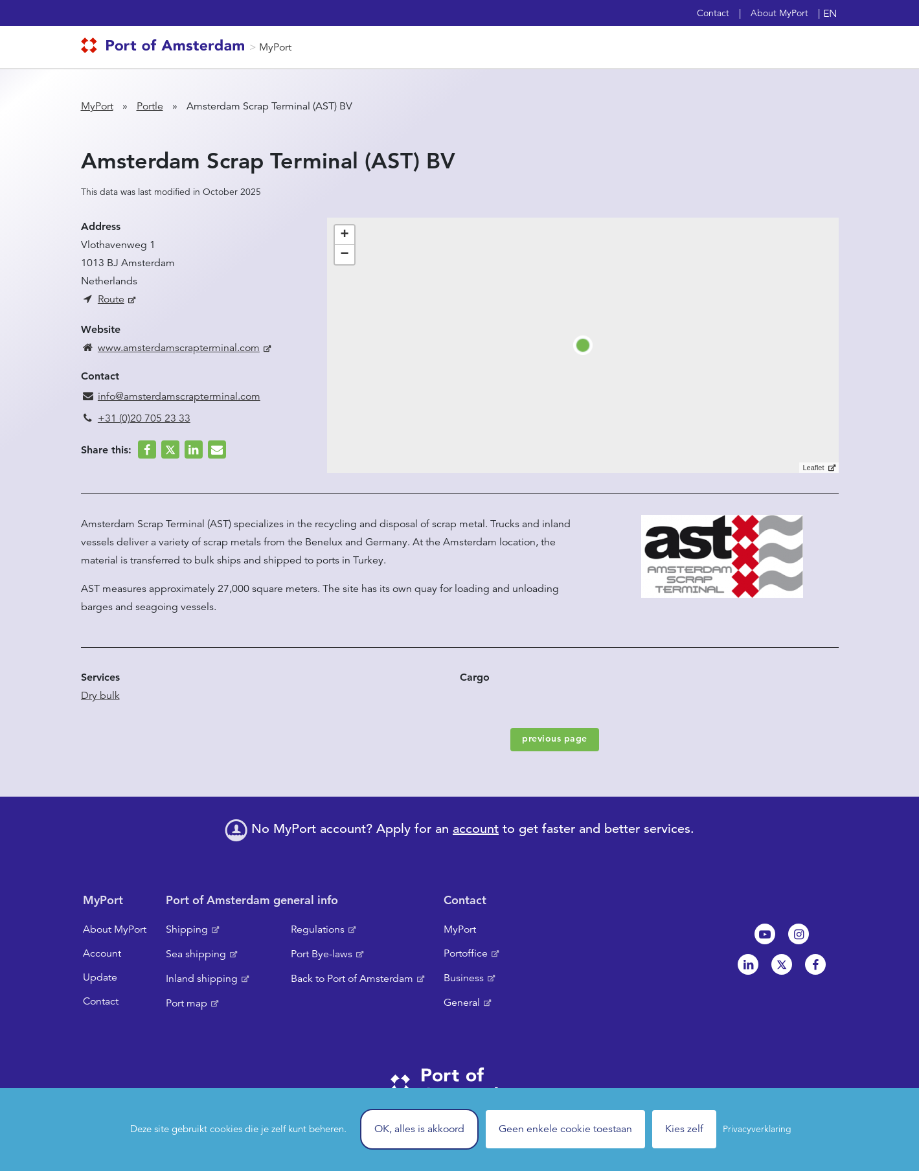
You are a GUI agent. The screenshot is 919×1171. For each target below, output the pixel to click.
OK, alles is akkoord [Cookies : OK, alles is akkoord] (419, 1128)
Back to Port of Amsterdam (352, 978)
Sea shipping (196, 954)
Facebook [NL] (815, 964)
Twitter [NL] (781, 964)
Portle (150, 106)
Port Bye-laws (321, 954)
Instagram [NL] (798, 934)
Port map (186, 1003)
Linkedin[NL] (748, 964)
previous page (554, 738)
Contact (713, 13)
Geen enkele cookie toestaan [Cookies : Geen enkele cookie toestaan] (565, 1128)
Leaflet (813, 468)
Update (100, 977)
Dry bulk (100, 695)
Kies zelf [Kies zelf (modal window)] (684, 1128)
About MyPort (779, 13)
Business (464, 978)
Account (102, 953)
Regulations (318, 929)
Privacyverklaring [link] (757, 1129)
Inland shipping (202, 978)
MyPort (275, 47)
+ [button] (344, 235)
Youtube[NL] (764, 934)
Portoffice (466, 953)
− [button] (344, 254)
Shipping (187, 929)
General (462, 1002)
